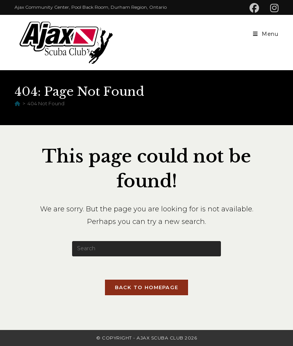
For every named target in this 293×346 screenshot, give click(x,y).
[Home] (17, 103)
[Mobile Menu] (266, 34)
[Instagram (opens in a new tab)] (273, 8)
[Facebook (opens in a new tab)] (257, 8)
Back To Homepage (147, 287)
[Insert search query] (146, 248)
